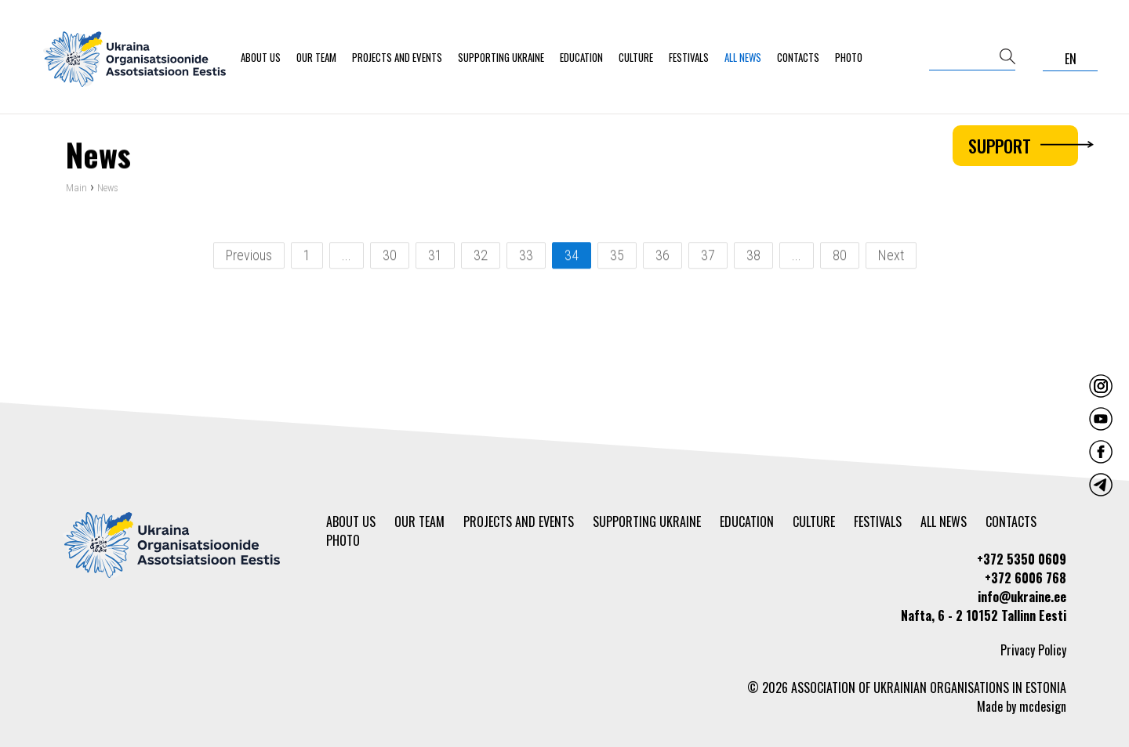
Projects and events (397, 57)
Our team (316, 57)
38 (753, 256)
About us (261, 57)
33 (526, 256)
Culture (636, 57)
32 (481, 256)
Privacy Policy (1033, 650)
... (346, 256)
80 (840, 256)
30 (390, 256)
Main (76, 189)
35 (617, 256)
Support (1023, 145)
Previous (249, 256)
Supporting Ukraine (501, 57)
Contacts (798, 57)
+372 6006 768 (1025, 577)
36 (662, 256)
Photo (848, 57)
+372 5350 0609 (1021, 559)
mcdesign (1042, 706)
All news (742, 57)
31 (435, 256)
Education (581, 57)
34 (571, 256)
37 (708, 256)
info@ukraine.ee (1022, 596)
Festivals (689, 57)
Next (891, 256)
